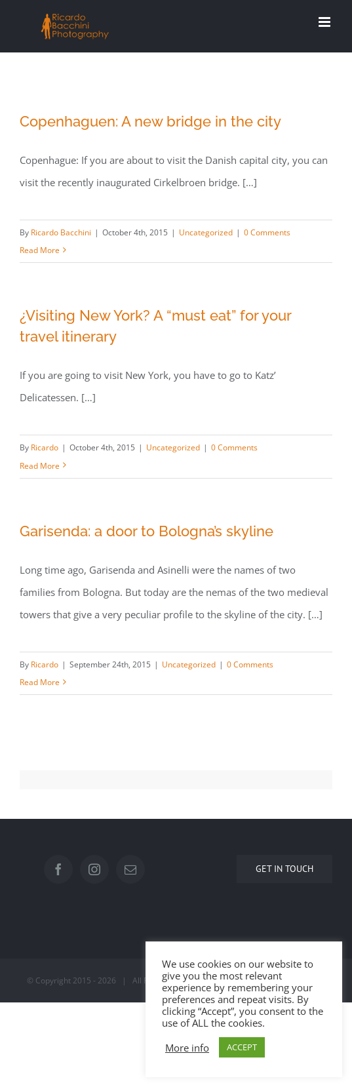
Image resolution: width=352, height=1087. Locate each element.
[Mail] (130, 869)
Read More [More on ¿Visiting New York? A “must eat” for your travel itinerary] (40, 465)
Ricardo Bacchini (61, 232)
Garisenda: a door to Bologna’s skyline (146, 531)
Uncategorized (206, 232)
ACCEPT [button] (242, 1047)
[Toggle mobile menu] (325, 22)
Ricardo (44, 447)
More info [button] (187, 1048)
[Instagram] (94, 869)
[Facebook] (58, 869)
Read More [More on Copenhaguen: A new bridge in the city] (40, 250)
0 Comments (267, 232)
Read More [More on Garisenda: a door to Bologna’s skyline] (40, 682)
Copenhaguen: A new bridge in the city (150, 121)
